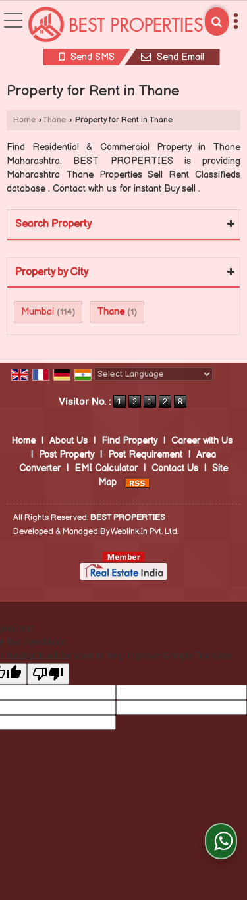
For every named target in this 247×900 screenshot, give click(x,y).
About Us (68, 440)
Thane (54, 120)
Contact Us (174, 468)
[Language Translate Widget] (153, 374)
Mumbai (37, 311)
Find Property (129, 440)
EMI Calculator (106, 468)
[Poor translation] (48, 674)
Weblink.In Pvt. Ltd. (144, 532)
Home (24, 120)
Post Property (66, 454)
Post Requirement (145, 454)
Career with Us (202, 440)
